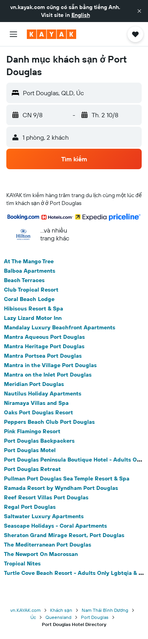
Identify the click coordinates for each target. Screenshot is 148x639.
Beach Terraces (24, 280)
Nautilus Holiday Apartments (42, 393)
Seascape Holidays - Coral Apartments (55, 525)
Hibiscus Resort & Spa (33, 308)
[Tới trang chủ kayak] (51, 34)
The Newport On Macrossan (41, 554)
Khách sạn (61, 610)
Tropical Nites (22, 563)
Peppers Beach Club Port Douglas (49, 421)
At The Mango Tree (29, 261)
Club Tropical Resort (31, 289)
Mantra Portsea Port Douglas (43, 355)
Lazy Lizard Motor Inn (33, 317)
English (80, 14)
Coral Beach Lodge (29, 299)
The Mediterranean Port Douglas (47, 544)
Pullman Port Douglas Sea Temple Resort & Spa (66, 478)
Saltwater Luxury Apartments (44, 516)
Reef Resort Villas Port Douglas (46, 497)
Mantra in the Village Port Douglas (50, 365)
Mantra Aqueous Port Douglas (44, 336)
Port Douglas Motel (30, 450)
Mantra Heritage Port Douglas (44, 346)
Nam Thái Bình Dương (105, 610)
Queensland (58, 617)
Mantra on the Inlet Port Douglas (48, 374)
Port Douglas (95, 617)
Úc (33, 617)
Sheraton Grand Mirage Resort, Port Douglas (64, 535)
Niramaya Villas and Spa (36, 402)
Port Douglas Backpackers (39, 440)
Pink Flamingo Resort (32, 431)
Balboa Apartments (29, 270)
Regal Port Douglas (30, 506)
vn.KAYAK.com (25, 610)
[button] (139, 11)
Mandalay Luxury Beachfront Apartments (59, 327)
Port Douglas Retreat (32, 469)
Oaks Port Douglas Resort (38, 412)
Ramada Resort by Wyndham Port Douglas (61, 487)
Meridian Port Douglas (34, 384)
